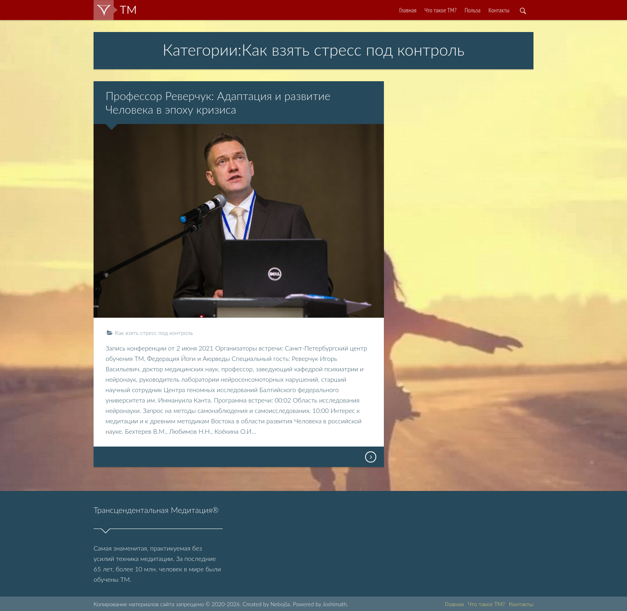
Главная (407, 10)
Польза (473, 10)
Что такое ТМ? (441, 10)
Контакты (499, 10)
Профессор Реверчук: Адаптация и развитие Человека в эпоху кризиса (218, 102)
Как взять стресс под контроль (154, 332)
